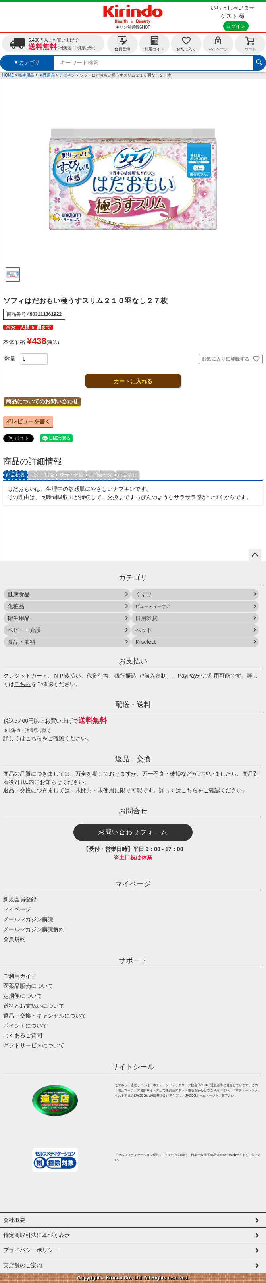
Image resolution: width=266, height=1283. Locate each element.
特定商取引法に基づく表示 (36, 1235)
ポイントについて (25, 1025)
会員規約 (14, 939)
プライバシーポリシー (31, 1250)
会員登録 (122, 43)
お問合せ (133, 811)
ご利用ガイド (20, 976)
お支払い (133, 661)
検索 (259, 61)
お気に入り (186, 43)
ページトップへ (255, 555)
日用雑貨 (146, 618)
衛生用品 (26, 75)
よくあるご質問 (22, 1035)
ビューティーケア (152, 606)
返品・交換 (133, 759)
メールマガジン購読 (28, 919)
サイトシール (133, 1067)
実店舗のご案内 (22, 1265)
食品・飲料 (21, 642)
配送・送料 (133, 705)
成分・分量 (71, 474)
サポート (133, 960)
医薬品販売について (28, 986)
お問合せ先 (100, 474)
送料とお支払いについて (33, 1006)
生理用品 (47, 75)
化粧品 (16, 606)
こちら (22, 684)
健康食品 (19, 594)
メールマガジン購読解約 (33, 929)
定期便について (22, 996)
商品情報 (127, 474)
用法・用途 (42, 474)
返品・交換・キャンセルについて (45, 1015)
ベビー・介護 (24, 630)
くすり (143, 594)
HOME (8, 75)
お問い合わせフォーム (133, 832)
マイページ (218, 43)
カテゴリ (133, 578)
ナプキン (67, 75)
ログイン (235, 26)
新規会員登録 (20, 899)
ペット (143, 630)
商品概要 (15, 474)
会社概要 (14, 1220)
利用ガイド (154, 43)
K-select (145, 642)
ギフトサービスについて (33, 1045)
